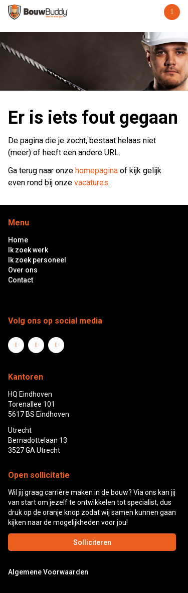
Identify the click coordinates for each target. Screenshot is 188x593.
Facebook (36, 345)
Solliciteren (92, 542)
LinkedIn (16, 345)
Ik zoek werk (28, 250)
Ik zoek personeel (37, 260)
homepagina (96, 170)
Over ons (23, 270)
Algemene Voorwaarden (48, 572)
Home (18, 240)
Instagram (56, 345)
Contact (20, 280)
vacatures (91, 182)
